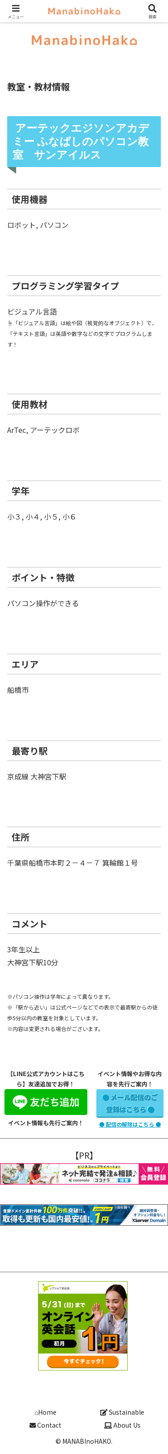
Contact (45, 1424)
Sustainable (122, 1412)
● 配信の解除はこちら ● (130, 1124)
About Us (122, 1424)
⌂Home (45, 1412)
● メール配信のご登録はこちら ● (129, 1103)
